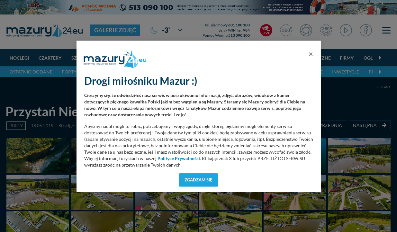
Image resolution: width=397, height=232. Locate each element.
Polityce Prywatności (179, 158)
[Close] (310, 54)
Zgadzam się (198, 179)
